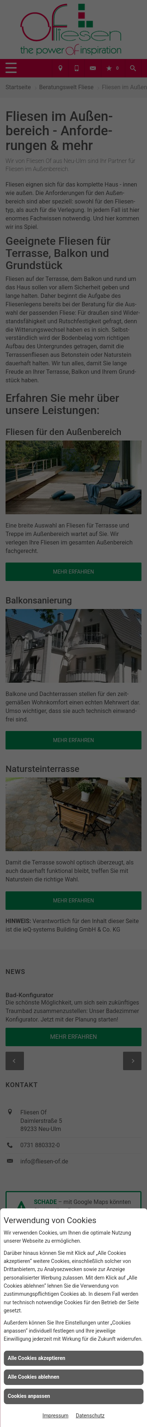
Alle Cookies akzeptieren (36, 1358)
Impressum (55, 1416)
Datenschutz (90, 1416)
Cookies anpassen (29, 1396)
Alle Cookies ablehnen (33, 1377)
